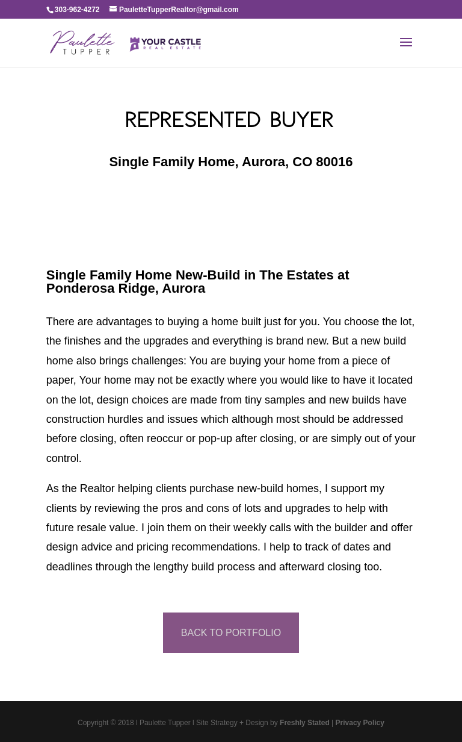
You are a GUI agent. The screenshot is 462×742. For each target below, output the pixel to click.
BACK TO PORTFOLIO (231, 633)
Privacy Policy (360, 723)
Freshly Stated (305, 723)
